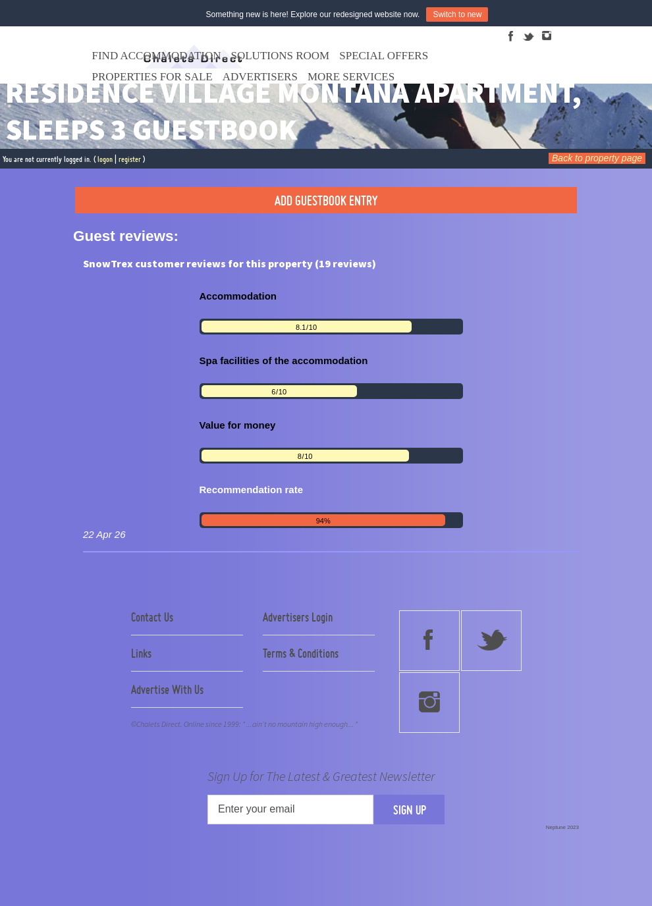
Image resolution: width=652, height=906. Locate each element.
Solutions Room (280, 55)
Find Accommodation (156, 55)
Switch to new (457, 14)
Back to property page (597, 158)
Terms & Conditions (301, 653)
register (130, 159)
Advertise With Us (167, 689)
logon (105, 159)
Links (141, 653)
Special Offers (383, 55)
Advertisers (260, 76)
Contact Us (152, 617)
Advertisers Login (298, 617)
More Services (351, 76)
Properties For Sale (152, 76)
